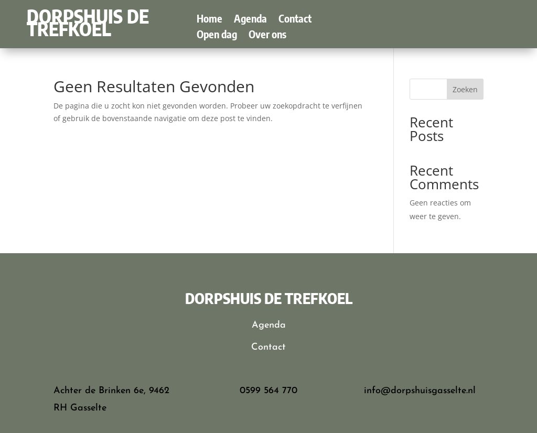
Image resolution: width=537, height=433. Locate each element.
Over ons (267, 35)
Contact (295, 20)
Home (209, 20)
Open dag (217, 35)
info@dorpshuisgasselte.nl (420, 391)
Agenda (250, 20)
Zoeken (465, 89)
